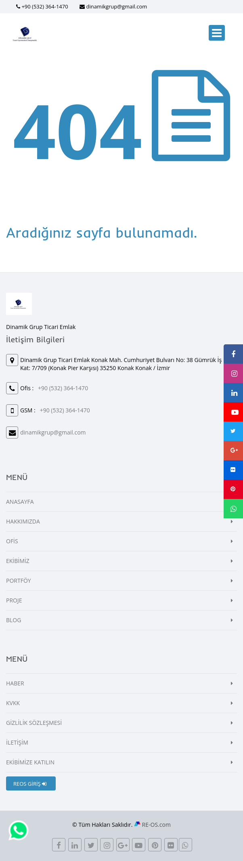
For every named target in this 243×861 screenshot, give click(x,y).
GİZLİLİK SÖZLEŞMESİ (34, 722)
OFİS (12, 541)
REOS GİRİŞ (29, 783)
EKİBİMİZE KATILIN (30, 762)
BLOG (13, 620)
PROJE (14, 600)
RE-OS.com (156, 824)
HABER (15, 683)
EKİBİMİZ (17, 561)
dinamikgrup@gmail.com (116, 6)
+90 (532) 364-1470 (44, 6)
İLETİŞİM (17, 742)
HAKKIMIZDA (23, 521)
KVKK (13, 703)
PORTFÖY (18, 580)
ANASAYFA (20, 501)
